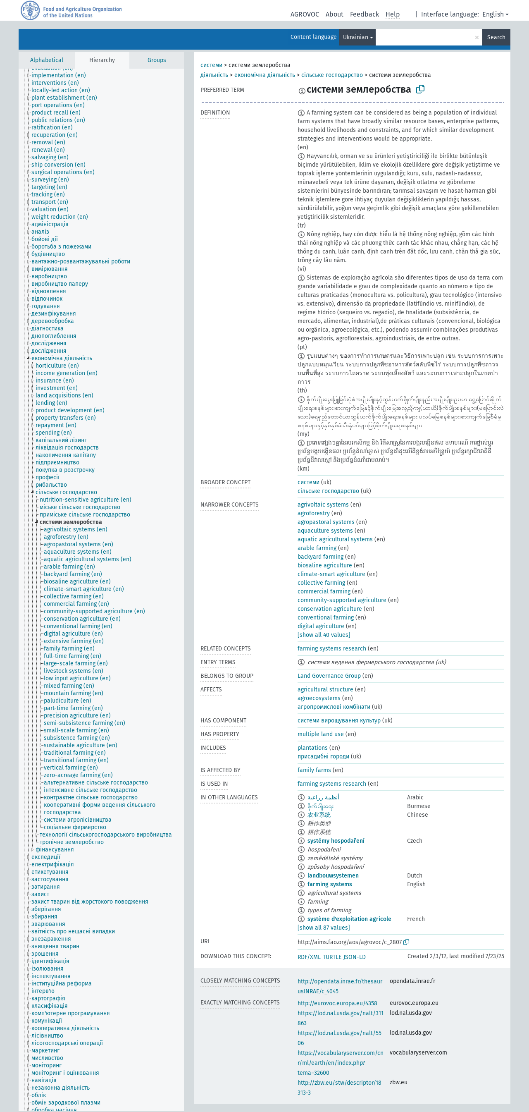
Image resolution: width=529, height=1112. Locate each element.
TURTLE (332, 957)
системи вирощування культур (339, 720)
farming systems (329, 884)
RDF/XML (309, 957)
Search (496, 37)
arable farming (317, 548)
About (334, 14)
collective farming (321, 582)
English (493, 14)
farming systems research (332, 648)
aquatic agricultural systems (335, 539)
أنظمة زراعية (323, 797)
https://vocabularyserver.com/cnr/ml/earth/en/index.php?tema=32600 (341, 1063)
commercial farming (324, 591)
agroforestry (314, 513)
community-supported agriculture (342, 600)
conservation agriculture (330, 608)
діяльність (214, 75)
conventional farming (326, 617)
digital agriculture (321, 626)
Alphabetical (46, 60)
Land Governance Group (329, 675)
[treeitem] (62, 75)
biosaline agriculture (325, 565)
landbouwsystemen (333, 875)
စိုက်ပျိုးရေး (320, 806)
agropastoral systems (326, 522)
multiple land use (321, 734)
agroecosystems (319, 698)
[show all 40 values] (324, 635)
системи (211, 65)
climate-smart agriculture (331, 574)
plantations (313, 747)
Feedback (364, 14)
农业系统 (319, 814)
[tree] (101, 590)
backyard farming (320, 556)
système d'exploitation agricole (349, 919)
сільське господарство (332, 75)
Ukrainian (355, 37)
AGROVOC (305, 14)
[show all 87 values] (324, 927)
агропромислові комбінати (334, 706)
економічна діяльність (264, 75)
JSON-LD (354, 957)
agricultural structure (325, 689)
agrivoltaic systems (323, 504)
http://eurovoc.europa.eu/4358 (337, 1003)
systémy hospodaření (336, 840)
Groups (157, 60)
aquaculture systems (325, 530)
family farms (314, 770)
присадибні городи (323, 756)
